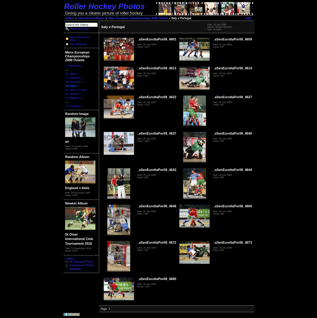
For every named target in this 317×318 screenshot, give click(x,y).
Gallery (70, 18)
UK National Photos (81, 261)
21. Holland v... (74, 94)
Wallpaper (75, 269)
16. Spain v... (73, 73)
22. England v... (74, 98)
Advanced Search (79, 28)
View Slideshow (78, 44)
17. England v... (74, 77)
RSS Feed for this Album (79, 39)
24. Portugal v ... (75, 106)
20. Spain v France (76, 89)
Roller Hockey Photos (104, 6)
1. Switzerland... (75, 65)
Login (248, 18)
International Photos (91, 18)
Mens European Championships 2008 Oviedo (138, 18)
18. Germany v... (75, 81)
